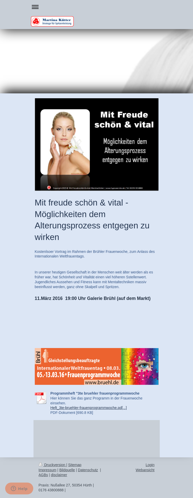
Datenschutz (88, 470)
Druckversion (52, 465)
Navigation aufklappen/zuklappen (97, 6)
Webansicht (145, 470)
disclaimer (59, 475)
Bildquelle (67, 470)
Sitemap (74, 465)
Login (150, 465)
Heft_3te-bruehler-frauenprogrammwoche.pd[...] (89, 408)
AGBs (43, 475)
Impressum (47, 470)
